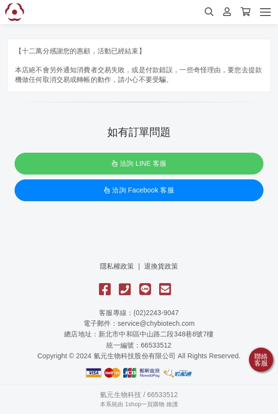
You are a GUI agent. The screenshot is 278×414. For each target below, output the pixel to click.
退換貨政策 (161, 266)
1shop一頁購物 (145, 404)
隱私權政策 (117, 266)
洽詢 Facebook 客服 (139, 190)
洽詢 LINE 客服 (139, 163)
